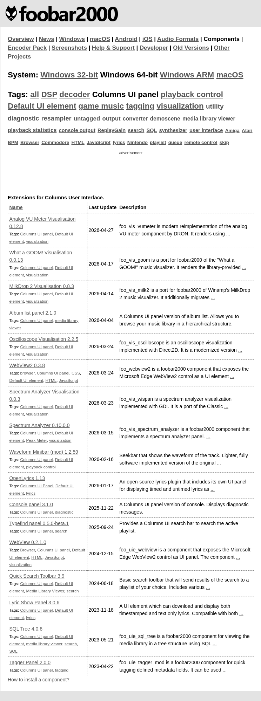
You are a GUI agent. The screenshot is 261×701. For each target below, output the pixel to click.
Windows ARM (187, 74)
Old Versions (191, 47)
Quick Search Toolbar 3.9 (37, 576)
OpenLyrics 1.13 (27, 478)
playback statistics (32, 130)
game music (101, 106)
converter (135, 119)
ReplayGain (112, 130)
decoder (74, 94)
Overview (21, 39)
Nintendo (137, 142)
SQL (152, 130)
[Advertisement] (131, 173)
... (228, 233)
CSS (76, 373)
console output (77, 130)
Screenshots (69, 47)
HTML (78, 142)
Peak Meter (36, 440)
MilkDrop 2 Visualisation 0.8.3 (41, 286)
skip (224, 142)
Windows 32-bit (69, 74)
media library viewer (208, 119)
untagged (87, 118)
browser (27, 373)
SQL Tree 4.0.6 (25, 629)
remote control (200, 142)
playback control (192, 94)
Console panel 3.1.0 (31, 504)
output (111, 118)
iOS (147, 39)
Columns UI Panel (36, 485)
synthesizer (173, 130)
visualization (179, 106)
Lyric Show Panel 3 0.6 (34, 602)
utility (215, 106)
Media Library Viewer (45, 591)
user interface (206, 130)
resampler (56, 118)
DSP (49, 94)
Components (221, 39)
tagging (140, 106)
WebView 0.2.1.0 (27, 542)
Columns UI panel (36, 234)
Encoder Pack (27, 47)
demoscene (165, 119)
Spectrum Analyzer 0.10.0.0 (39, 425)
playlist (158, 142)
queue (175, 142)
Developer (154, 47)
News (46, 39)
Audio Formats (178, 39)
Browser (29, 142)
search (136, 130)
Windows (72, 39)
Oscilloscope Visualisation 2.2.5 (44, 339)
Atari (247, 130)
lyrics (119, 142)
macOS (100, 39)
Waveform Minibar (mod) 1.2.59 (43, 452)
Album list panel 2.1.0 (32, 313)
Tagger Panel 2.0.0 (30, 662)
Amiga (232, 130)
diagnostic (23, 118)
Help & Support (113, 47)
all (34, 94)
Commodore (55, 142)
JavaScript (99, 142)
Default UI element (42, 106)
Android (126, 39)
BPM (13, 142)
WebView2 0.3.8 (27, 365)
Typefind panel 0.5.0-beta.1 (39, 523)
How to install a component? (38, 679)
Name (16, 207)
